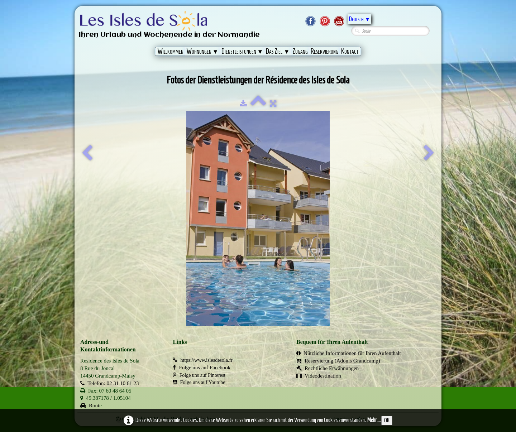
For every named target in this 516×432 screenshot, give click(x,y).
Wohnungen (202, 51)
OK (387, 420)
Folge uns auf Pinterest (199, 375)
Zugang (300, 51)
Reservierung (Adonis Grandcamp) (338, 361)
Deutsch (359, 19)
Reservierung (324, 51)
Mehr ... (374, 420)
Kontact (350, 51)
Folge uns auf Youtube (199, 382)
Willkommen (170, 51)
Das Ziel (278, 51)
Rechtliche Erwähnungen (327, 368)
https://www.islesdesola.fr (202, 360)
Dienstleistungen (242, 51)
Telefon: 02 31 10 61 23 (109, 383)
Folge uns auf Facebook (201, 367)
